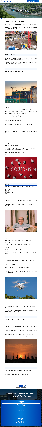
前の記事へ (6, 380)
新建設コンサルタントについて (21, 416)
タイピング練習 (28, 417)
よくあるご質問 (36, 417)
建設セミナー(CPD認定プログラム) (36, 416)
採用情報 (28, 416)
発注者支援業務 (21, 417)
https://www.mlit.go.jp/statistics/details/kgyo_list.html (12, 116)
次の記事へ (35, 380)
